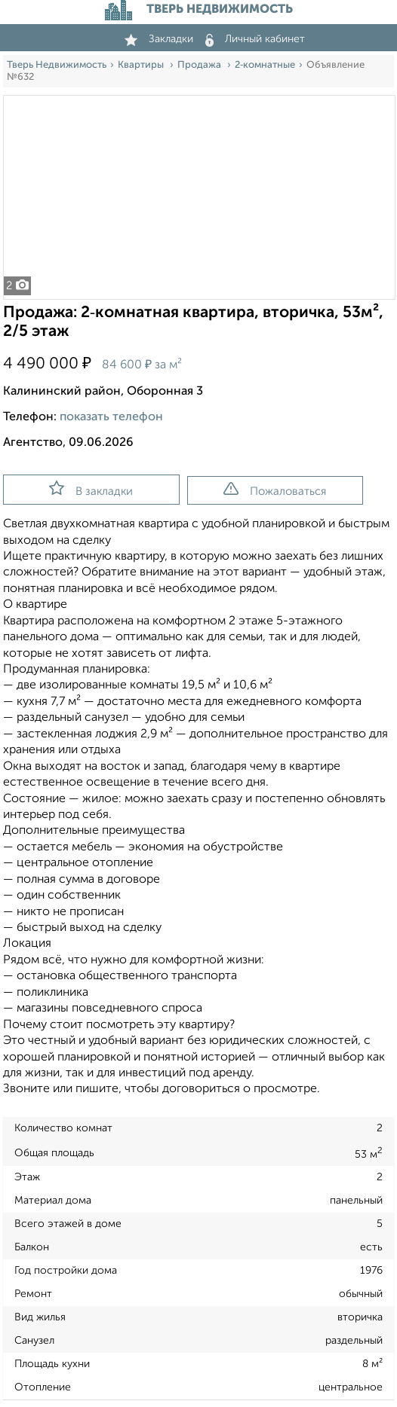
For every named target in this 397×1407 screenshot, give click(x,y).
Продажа (200, 65)
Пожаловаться (274, 489)
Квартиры (142, 65)
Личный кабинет (255, 39)
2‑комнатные (265, 65)
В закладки (91, 489)
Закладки (159, 39)
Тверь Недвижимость (56, 65)
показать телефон (111, 417)
